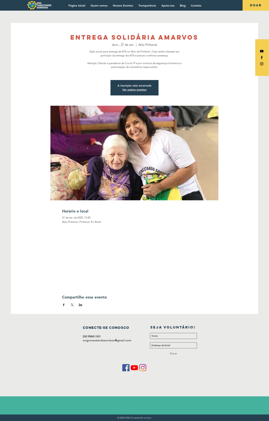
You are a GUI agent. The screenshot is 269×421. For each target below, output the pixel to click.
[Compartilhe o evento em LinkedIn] (80, 304)
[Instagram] (142, 367)
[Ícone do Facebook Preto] (262, 57)
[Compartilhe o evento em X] (72, 304)
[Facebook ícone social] (126, 367)
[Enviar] (173, 353)
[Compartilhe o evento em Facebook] (63, 304)
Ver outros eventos (134, 89)
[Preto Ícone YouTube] (262, 51)
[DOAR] (256, 5)
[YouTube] (134, 367)
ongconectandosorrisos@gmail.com (107, 340)
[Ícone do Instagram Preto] (262, 64)
